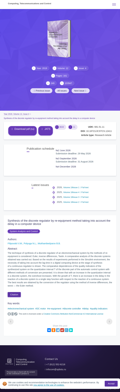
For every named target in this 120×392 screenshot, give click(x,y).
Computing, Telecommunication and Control (25, 362)
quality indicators (99, 308)
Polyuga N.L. (30, 243)
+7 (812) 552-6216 (55, 364)
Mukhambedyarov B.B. (49, 243)
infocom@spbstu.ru (56, 369)
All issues (62, 90)
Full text (84, 187)
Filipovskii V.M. (15, 243)
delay (86, 308)
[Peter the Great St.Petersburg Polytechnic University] (9, 364)
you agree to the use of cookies (48, 385)
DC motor (41, 308)
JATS (45, 129)
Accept (111, 383)
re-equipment (54, 308)
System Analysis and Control (24, 231)
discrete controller (72, 308)
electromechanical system (21, 308)
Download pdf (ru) (22, 129)
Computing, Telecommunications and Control (29, 3)
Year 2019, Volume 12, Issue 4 (16, 114)
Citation (14, 294)
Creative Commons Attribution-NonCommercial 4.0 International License (73, 314)
